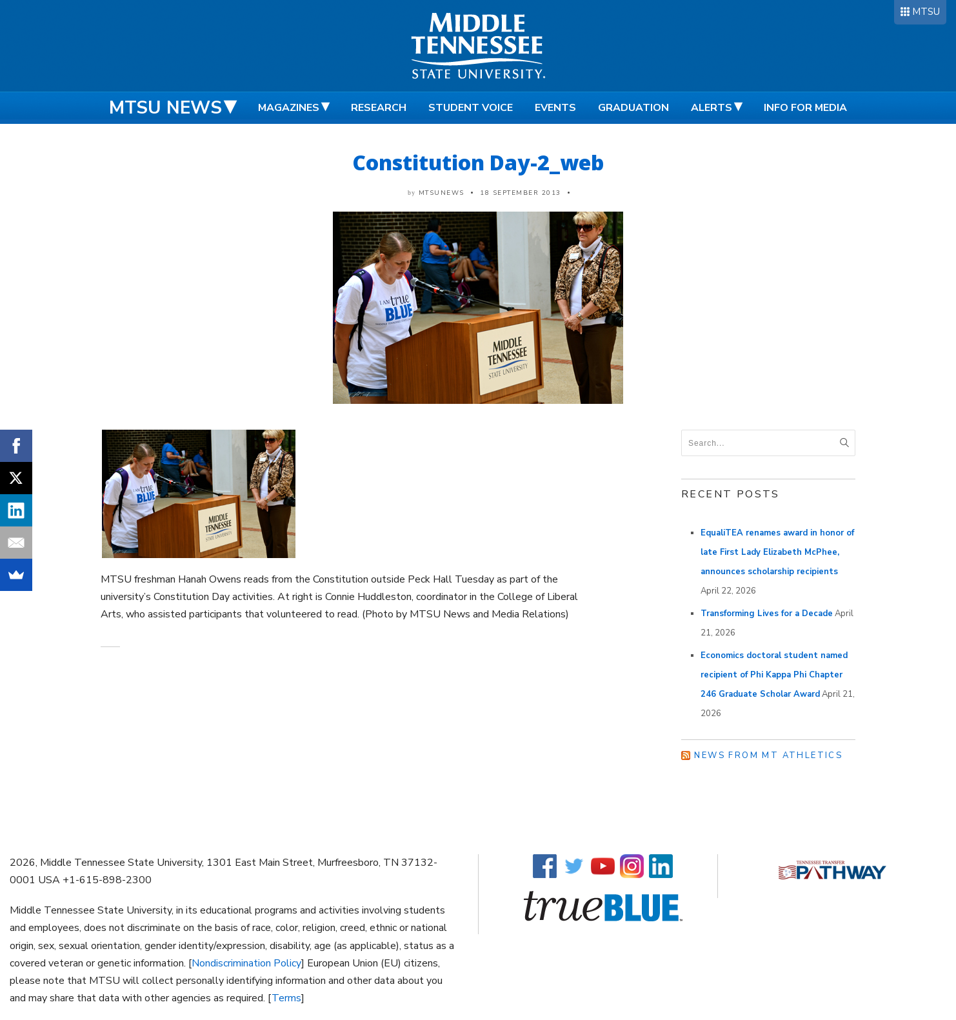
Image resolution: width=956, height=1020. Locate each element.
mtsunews (441, 192)
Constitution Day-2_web (478, 162)
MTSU (926, 11)
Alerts (711, 108)
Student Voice (470, 108)
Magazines (288, 108)
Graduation (633, 108)
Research (378, 108)
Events (555, 108)
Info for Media (805, 108)
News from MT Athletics (768, 755)
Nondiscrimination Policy (246, 963)
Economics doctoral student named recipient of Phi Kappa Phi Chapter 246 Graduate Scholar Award (774, 675)
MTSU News (165, 107)
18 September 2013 (520, 192)
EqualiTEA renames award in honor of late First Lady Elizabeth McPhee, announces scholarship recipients (777, 552)
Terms (286, 998)
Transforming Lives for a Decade (767, 613)
